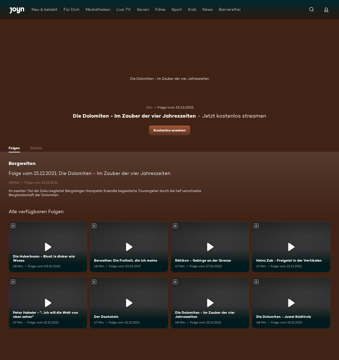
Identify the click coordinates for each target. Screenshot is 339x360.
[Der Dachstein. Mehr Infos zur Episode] (129, 302)
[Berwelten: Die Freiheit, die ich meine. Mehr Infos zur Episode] (129, 246)
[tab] (15, 148)
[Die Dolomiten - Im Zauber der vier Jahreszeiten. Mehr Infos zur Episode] (210, 302)
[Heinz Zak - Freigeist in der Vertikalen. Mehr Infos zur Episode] (291, 246)
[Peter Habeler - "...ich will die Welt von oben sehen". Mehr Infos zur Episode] (48, 302)
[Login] (326, 9)
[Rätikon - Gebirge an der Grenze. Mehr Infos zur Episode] (210, 246)
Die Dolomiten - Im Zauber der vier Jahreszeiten (169, 79)
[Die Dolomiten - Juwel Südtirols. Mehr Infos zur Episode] (291, 302)
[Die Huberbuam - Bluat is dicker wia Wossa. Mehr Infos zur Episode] (48, 246)
